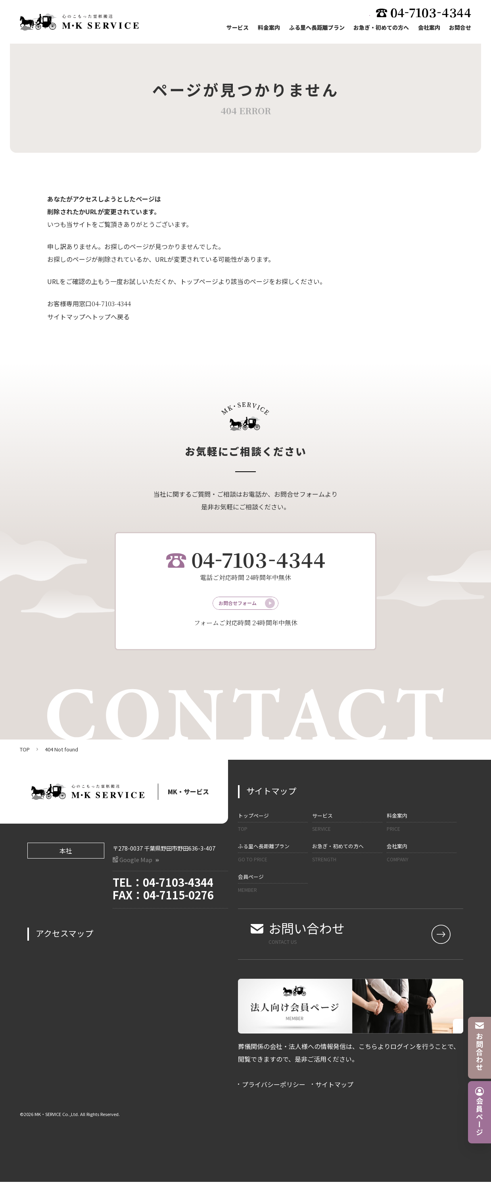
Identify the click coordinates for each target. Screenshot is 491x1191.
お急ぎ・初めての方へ (380, 28)
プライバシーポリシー (273, 1093)
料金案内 (266, 28)
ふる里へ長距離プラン (315, 28)
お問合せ (460, 28)
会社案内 (428, 28)
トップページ (273, 832)
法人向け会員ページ (331, 13)
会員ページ (273, 893)
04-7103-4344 (111, 303)
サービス (235, 28)
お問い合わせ (356, 942)
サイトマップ (334, 1093)
